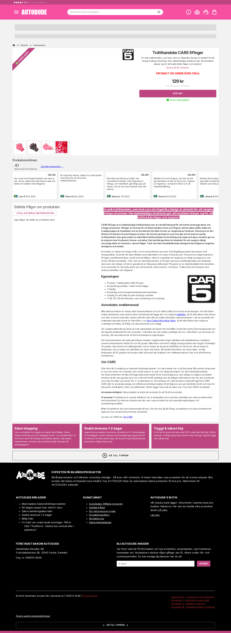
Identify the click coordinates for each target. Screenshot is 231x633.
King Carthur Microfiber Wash (161, 320)
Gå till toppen (115, 455)
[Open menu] (16, 12)
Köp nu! (178, 93)
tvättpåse (181, 314)
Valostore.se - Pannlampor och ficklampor (192, 597)
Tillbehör (24, 45)
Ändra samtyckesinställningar (33, 616)
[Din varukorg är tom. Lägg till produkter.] (214, 12)
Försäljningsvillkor (99, 514)
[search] (159, 12)
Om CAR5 (128, 417)
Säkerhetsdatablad (100, 522)
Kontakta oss (96, 518)
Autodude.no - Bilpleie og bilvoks (188, 603)
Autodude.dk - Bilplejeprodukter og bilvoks (193, 607)
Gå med (203, 563)
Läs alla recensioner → (52, 166)
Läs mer (52, 174)
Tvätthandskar (39, 45)
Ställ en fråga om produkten (35, 213)
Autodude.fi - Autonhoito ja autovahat (190, 600)
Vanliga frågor (97, 507)
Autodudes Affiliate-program (106, 503)
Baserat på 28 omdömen (178, 68)
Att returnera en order (102, 511)
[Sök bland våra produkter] (113, 12)
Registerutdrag (90, 595)
